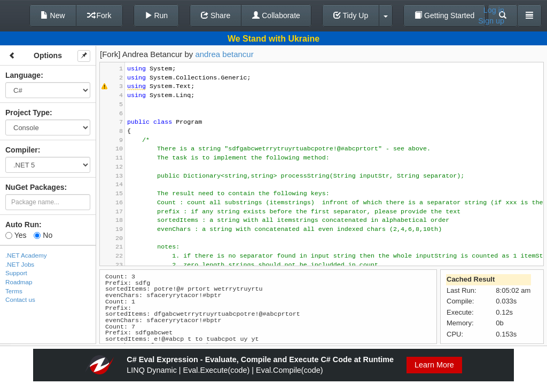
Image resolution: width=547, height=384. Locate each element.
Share (215, 15)
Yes (15, 235)
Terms (13, 290)
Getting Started (444, 15)
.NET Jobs (19, 264)
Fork (99, 15)
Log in (493, 10)
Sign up (491, 21)
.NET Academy (26, 255)
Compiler (21, 150)
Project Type (27, 112)
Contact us (20, 299)
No (43, 235)
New (53, 15)
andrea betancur (224, 54)
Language (23, 75)
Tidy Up (350, 15)
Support (16, 272)
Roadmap (19, 281)
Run (156, 15)
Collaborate (276, 15)
